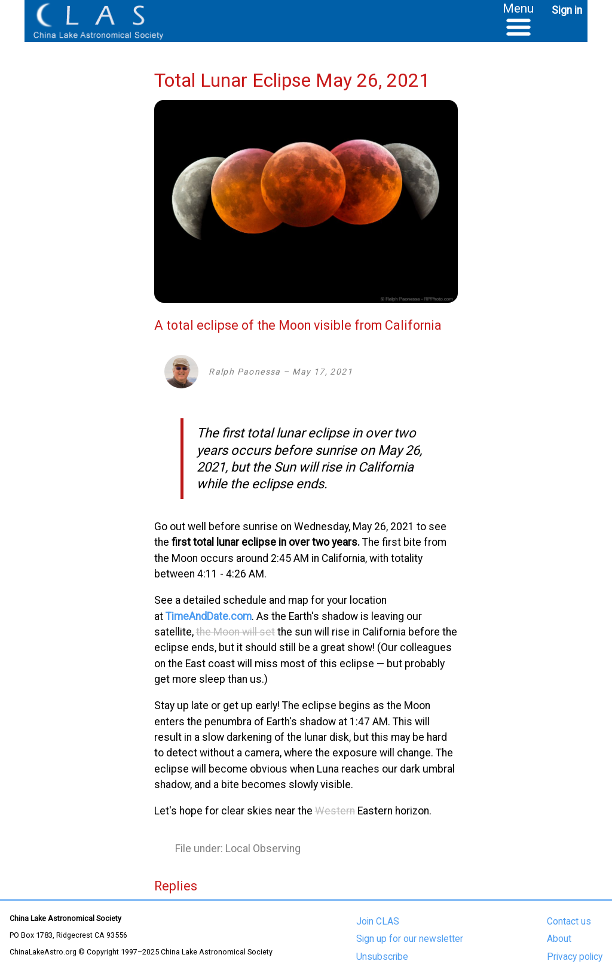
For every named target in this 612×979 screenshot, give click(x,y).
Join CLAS (377, 921)
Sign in (567, 10)
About (559, 939)
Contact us (569, 921)
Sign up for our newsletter (409, 939)
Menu (518, 8)
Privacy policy (574, 956)
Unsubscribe (382, 956)
